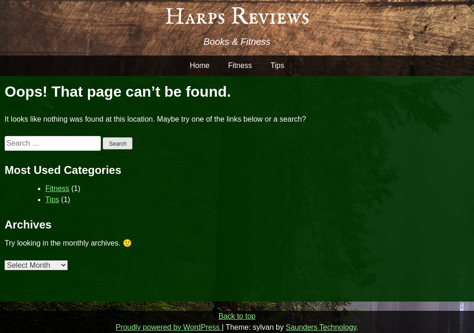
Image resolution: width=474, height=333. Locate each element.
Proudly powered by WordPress (169, 327)
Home (200, 65)
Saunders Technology (321, 327)
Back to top (237, 316)
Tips (277, 65)
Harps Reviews (237, 17)
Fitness (240, 65)
